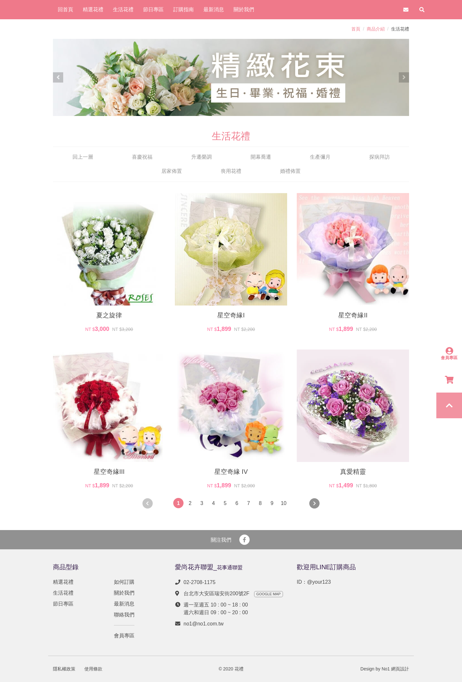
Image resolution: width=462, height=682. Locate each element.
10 (284, 503)
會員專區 (124, 635)
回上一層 (83, 157)
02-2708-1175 (200, 582)
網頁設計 (400, 668)
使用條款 (93, 668)
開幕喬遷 (261, 157)
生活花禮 (63, 593)
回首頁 (65, 9)
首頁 (355, 28)
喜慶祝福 (142, 157)
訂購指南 (183, 9)
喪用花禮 (231, 171)
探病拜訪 (379, 157)
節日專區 (63, 604)
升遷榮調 (201, 157)
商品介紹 (376, 28)
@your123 (319, 582)
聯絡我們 (124, 614)
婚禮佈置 (290, 171)
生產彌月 (320, 157)
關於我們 (124, 593)
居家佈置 (171, 171)
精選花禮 (63, 582)
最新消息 (124, 604)
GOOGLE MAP (268, 594)
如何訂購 (124, 582)
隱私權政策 (64, 668)
